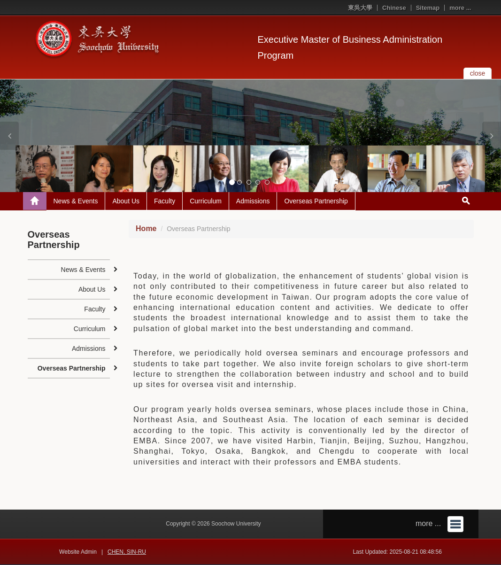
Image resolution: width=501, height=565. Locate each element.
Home (146, 228)
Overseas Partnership (315, 201)
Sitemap (428, 8)
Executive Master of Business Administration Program (350, 47)
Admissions (253, 201)
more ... (460, 8)
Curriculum (206, 201)
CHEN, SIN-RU (127, 552)
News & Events (76, 201)
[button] (9, 136)
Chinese (394, 8)
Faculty (164, 201)
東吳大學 (360, 8)
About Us (125, 201)
